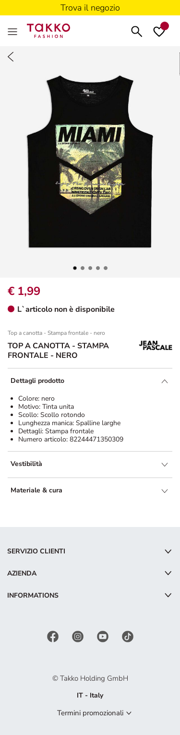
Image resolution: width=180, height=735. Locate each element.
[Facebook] (53, 636)
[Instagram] (78, 636)
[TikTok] (127, 636)
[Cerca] (136, 30)
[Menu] (13, 30)
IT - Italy (90, 695)
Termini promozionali (90, 713)
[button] (75, 268)
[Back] (10, 56)
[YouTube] (103, 636)
